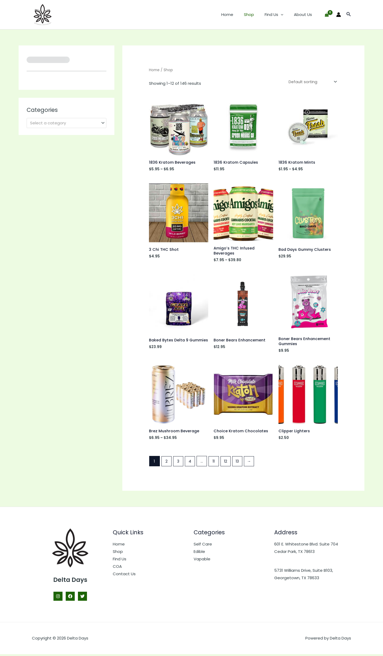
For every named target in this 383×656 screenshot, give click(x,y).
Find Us (278, 14)
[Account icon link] (338, 14)
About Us (304, 14)
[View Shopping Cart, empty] (327, 14)
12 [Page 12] (227, 463)
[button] (284, 14)
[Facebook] (70, 598)
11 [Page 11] (215, 463)
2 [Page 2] (166, 463)
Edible (199, 553)
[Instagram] (58, 598)
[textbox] (64, 123)
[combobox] (66, 123)
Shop (256, 14)
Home (237, 14)
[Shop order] (311, 82)
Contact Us (124, 575)
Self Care (203, 546)
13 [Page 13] (239, 463)
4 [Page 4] (190, 463)
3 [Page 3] (178, 463)
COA (117, 568)
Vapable (202, 561)
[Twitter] (82, 598)
